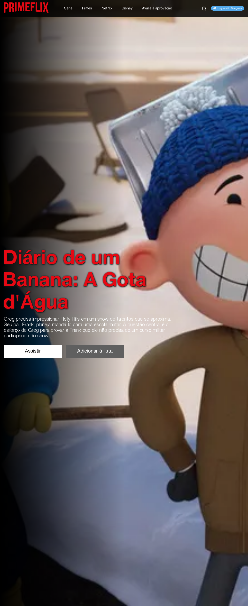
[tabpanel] (124, 303)
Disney (127, 8)
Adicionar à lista (94, 351)
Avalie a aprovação (157, 8)
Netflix (107, 8)
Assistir (33, 351)
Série (68, 8)
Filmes (87, 8)
